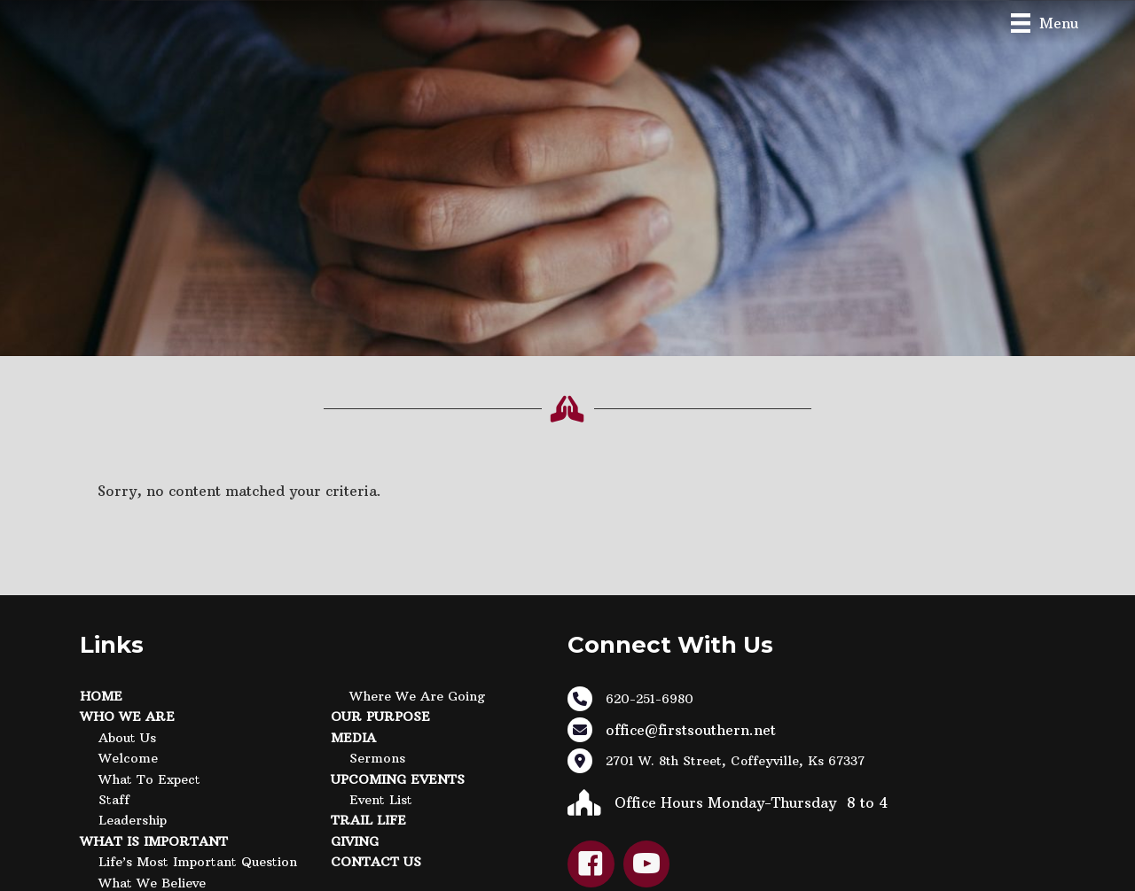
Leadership (132, 820)
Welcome (128, 758)
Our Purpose (380, 716)
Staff (113, 800)
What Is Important (154, 841)
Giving (355, 841)
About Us (127, 738)
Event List (380, 800)
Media (353, 738)
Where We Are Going (417, 696)
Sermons (377, 758)
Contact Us (376, 862)
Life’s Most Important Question (197, 862)
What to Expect (149, 779)
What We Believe (152, 883)
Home (101, 696)
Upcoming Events (398, 779)
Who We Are (127, 716)
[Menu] (1044, 22)
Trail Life (368, 820)
